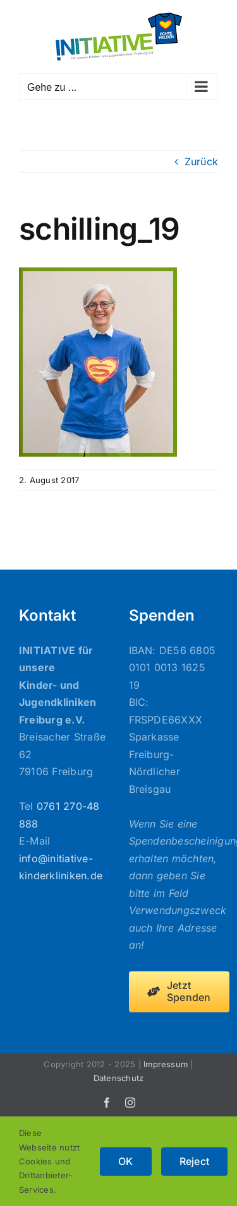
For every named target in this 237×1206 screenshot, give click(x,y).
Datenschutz (119, 1078)
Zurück (201, 161)
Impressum (165, 1064)
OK (125, 1161)
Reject (194, 1161)
